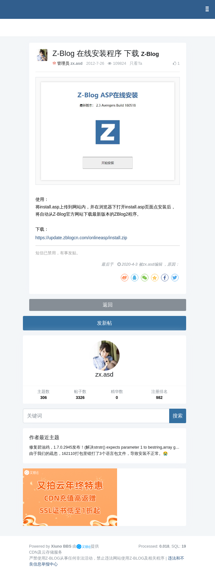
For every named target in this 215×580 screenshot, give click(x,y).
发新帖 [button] (104, 323)
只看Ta (136, 63)
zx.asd (76, 63)
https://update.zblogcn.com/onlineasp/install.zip (81, 237)
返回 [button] (108, 304)
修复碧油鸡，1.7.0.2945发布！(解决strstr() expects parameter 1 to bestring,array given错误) (110, 447)
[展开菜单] (31, 27)
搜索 (178, 415)
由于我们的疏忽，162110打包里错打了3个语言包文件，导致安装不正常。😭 (98, 453)
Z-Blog (150, 54)
